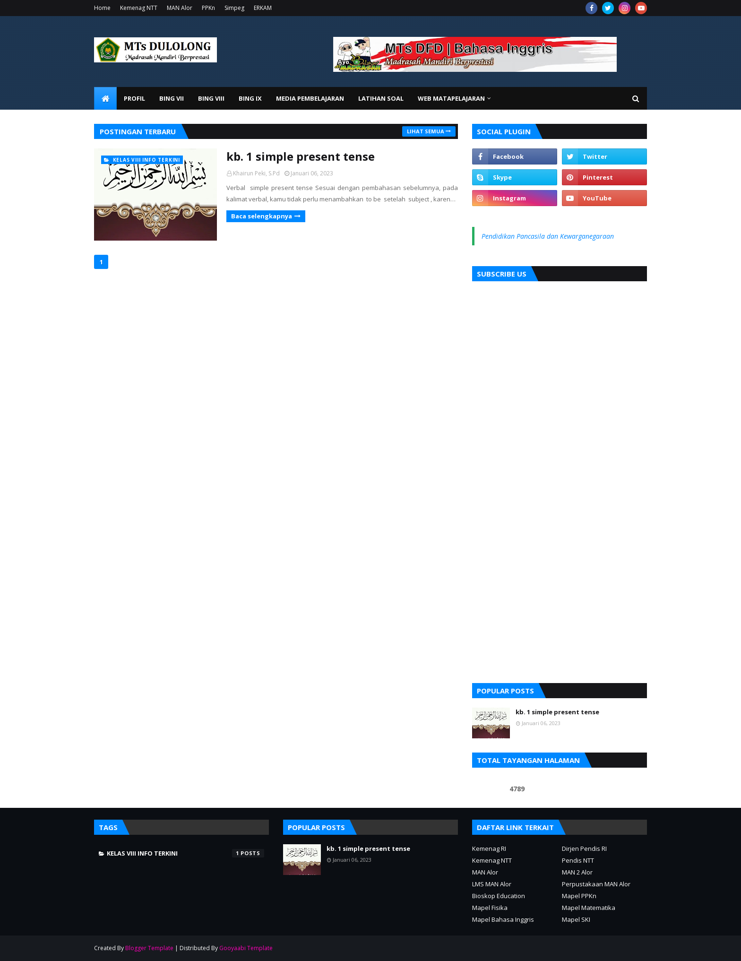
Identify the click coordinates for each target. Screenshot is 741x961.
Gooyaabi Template (246, 948)
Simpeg (234, 8)
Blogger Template (149, 948)
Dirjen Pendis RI (584, 848)
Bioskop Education (498, 896)
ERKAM (263, 8)
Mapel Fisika (490, 907)
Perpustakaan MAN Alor (596, 884)
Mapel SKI (576, 919)
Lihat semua (425, 131)
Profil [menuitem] (134, 98)
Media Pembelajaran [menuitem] (310, 98)
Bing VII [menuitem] (171, 98)
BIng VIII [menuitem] (211, 98)
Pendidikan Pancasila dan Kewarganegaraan (548, 236)
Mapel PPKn (579, 896)
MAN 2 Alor (577, 872)
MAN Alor (179, 8)
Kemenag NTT (138, 8)
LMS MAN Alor (491, 884)
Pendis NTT (578, 860)
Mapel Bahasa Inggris (503, 919)
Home (102, 8)
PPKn (208, 8)
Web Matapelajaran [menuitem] (451, 98)
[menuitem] (105, 98)
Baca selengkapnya (261, 216)
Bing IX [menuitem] (250, 98)
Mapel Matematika (588, 907)
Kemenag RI (489, 848)
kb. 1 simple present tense (300, 156)
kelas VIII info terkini (185, 853)
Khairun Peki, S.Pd (256, 173)
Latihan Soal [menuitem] (381, 98)
